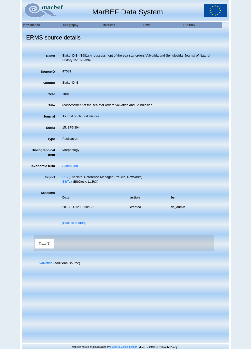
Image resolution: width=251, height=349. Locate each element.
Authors (49, 83)
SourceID (48, 71)
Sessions (48, 193)
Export (50, 177)
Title (51, 105)
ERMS (147, 25)
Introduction (31, 25)
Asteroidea (70, 166)
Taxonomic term (42, 166)
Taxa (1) (44, 243)
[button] (37, 263)
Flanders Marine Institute (123, 347)
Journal (49, 116)
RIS (65, 177)
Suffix (50, 128)
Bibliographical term (43, 152)
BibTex (67, 181)
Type (51, 139)
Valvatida (44, 263)
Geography (70, 25)
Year (51, 94)
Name (50, 56)
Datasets (109, 25)
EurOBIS (189, 25)
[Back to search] (74, 223)
